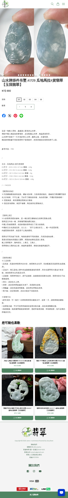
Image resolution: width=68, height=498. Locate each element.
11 (42, 75)
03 (30, 99)
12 (44, 75)
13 (47, 75)
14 (49, 75)
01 (19, 99)
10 (40, 75)
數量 (3, 105)
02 (24, 99)
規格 (3, 99)
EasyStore (50, 441)
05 (41, 99)
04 (35, 99)
